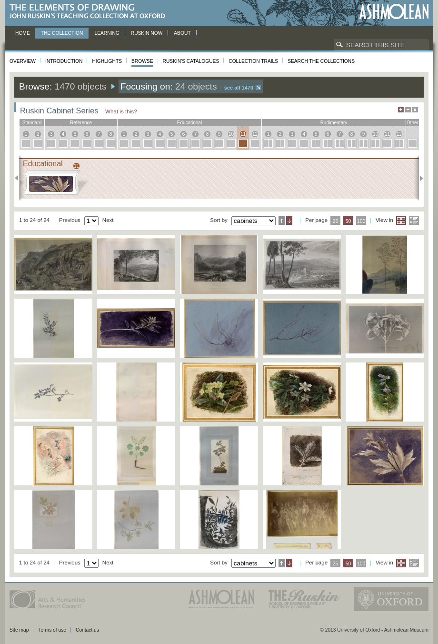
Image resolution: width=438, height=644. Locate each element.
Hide (415, 109)
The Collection (62, 33)
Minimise (408, 109)
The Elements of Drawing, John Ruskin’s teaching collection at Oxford (90, 12)
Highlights (107, 61)
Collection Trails (253, 61)
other (412, 122)
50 (348, 221)
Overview (23, 61)
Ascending (282, 220)
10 (231, 134)
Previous (19, 178)
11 (243, 134)
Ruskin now (147, 33)
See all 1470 (238, 88)
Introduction (63, 61)
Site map (19, 630)
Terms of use (52, 630)
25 (335, 221)
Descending (289, 220)
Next (419, 178)
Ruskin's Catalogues (191, 61)
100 (361, 221)
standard (32, 122)
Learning (106, 33)
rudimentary (334, 122)
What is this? (121, 111)
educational (189, 122)
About (182, 33)
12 (255, 134)
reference (81, 122)
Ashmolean (393, 12)
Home (22, 33)
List (414, 220)
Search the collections (321, 61)
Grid (401, 220)
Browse (142, 61)
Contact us (87, 630)
